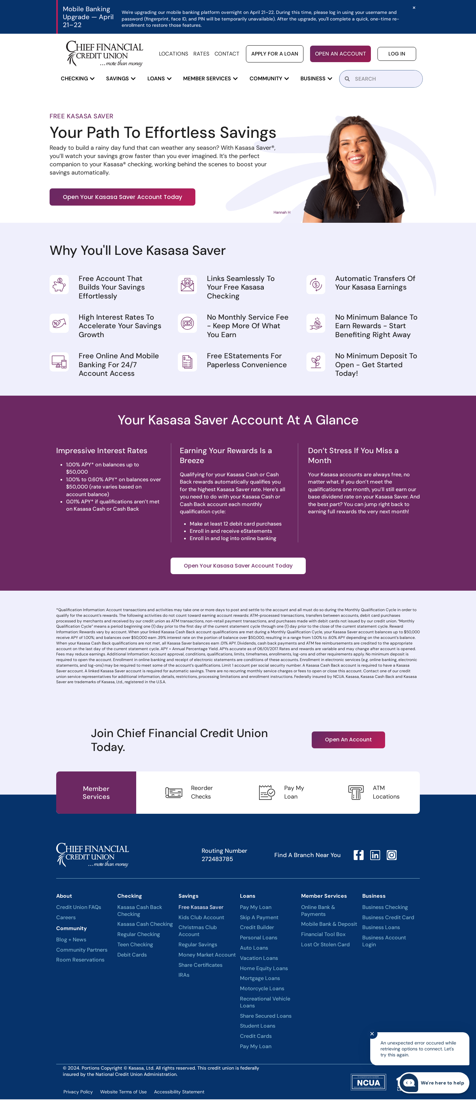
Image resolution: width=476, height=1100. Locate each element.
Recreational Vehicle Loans (265, 1003)
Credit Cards (256, 1037)
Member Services (324, 896)
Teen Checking (135, 945)
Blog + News (71, 940)
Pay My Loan (255, 908)
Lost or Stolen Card (325, 945)
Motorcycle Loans (262, 989)
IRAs (183, 975)
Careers (66, 918)
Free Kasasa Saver (200, 908)
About (64, 896)
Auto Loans (254, 948)
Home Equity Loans (264, 968)
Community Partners (81, 950)
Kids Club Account (201, 918)
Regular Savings (197, 945)
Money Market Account (207, 955)
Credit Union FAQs (78, 908)
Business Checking (385, 908)
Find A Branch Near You (307, 856)
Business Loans (381, 928)
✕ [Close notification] (372, 1034)
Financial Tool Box (323, 935)
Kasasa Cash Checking (145, 925)
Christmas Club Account (197, 931)
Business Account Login (384, 942)
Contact (227, 53)
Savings (188, 896)
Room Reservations (80, 960)
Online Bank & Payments (318, 911)
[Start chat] (433, 1082)
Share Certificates (200, 965)
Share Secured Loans (266, 1016)
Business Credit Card (388, 918)
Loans (248, 896)
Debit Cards (132, 955)
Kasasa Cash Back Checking (139, 911)
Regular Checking (138, 935)
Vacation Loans (259, 959)
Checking (129, 896)
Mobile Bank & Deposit (329, 925)
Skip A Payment (259, 918)
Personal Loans (258, 938)
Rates (201, 53)
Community (71, 928)
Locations (173, 53)
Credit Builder (257, 928)
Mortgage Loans (260, 979)
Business (374, 896)
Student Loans (257, 1026)
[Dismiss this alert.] (413, 7)
